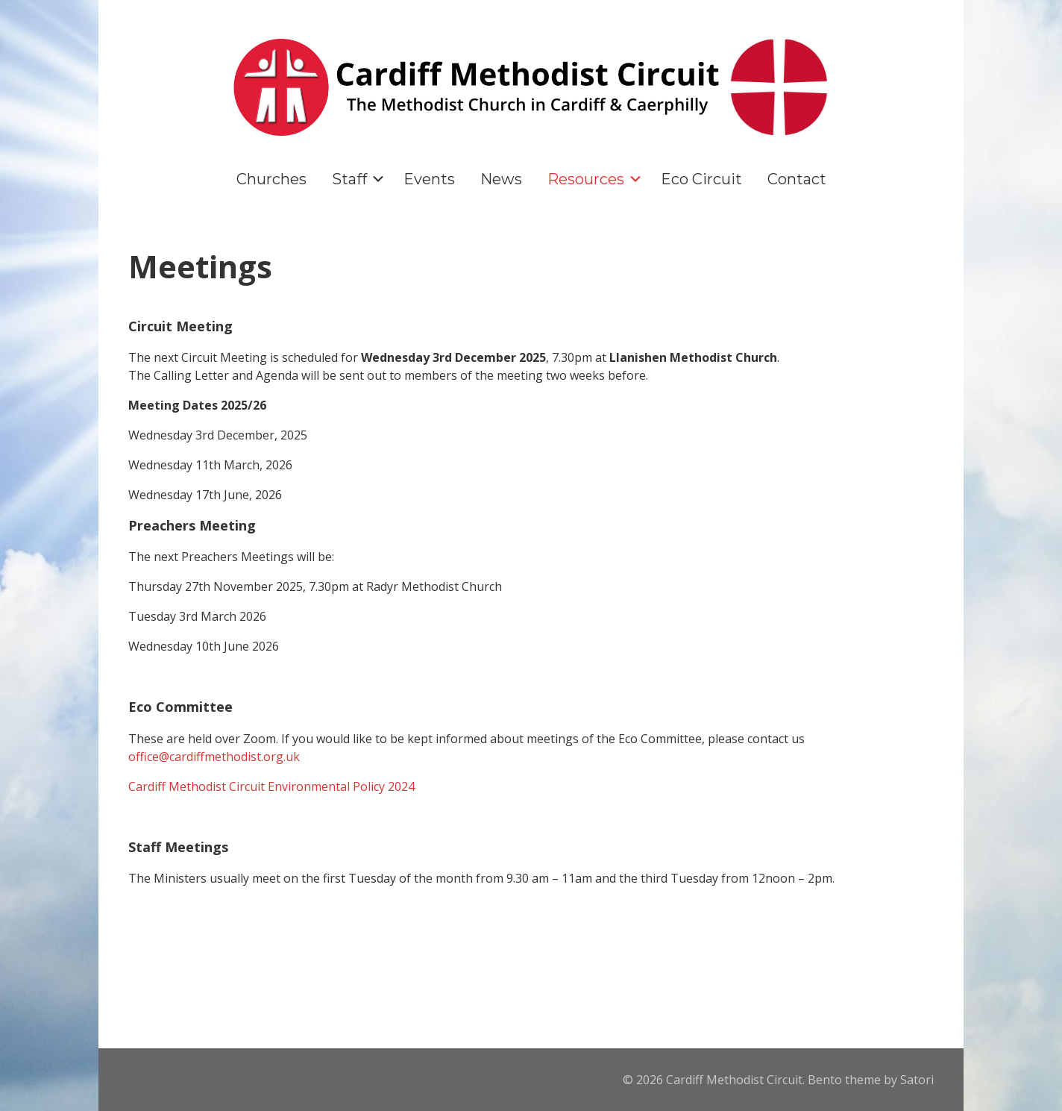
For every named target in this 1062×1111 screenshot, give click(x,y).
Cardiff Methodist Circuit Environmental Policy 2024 (271, 786)
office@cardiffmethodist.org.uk (214, 756)
